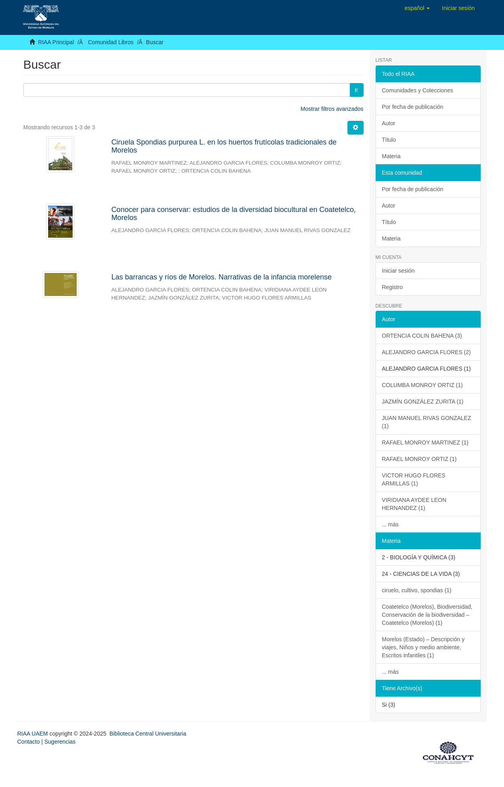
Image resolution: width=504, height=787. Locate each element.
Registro (392, 287)
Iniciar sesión (398, 270)
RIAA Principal (56, 42)
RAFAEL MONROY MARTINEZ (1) (425, 442)
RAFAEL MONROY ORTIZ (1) (419, 459)
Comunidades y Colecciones (417, 90)
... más (390, 524)
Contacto (28, 741)
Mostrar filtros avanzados (332, 109)
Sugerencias (59, 741)
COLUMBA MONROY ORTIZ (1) (422, 385)
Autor (388, 123)
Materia (391, 156)
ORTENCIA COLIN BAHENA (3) (422, 335)
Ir (356, 90)
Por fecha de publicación (412, 107)
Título (389, 140)
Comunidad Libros (111, 42)
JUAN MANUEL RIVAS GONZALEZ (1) (426, 422)
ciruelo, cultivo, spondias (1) (417, 590)
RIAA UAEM (33, 733)
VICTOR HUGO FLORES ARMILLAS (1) (413, 479)
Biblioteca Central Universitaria (148, 733)
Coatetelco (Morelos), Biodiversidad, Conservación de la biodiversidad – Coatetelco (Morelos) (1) (427, 615)
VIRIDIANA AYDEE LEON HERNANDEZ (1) (414, 504)
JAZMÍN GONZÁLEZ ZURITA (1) (423, 401)
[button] (417, 8)
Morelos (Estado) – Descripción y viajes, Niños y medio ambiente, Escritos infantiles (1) (423, 647)
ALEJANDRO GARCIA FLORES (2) (426, 352)
